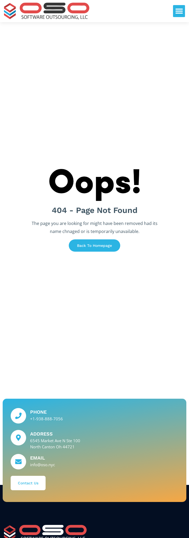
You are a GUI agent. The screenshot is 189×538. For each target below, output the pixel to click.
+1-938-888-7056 (46, 418)
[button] (179, 11)
